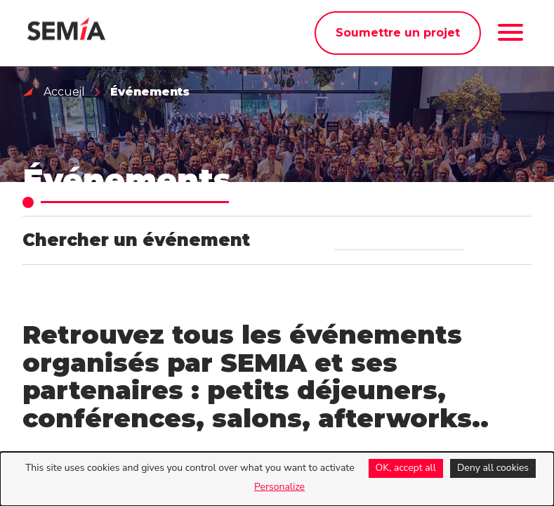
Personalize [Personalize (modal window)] (279, 486)
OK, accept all (406, 467)
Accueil (64, 91)
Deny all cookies (493, 467)
